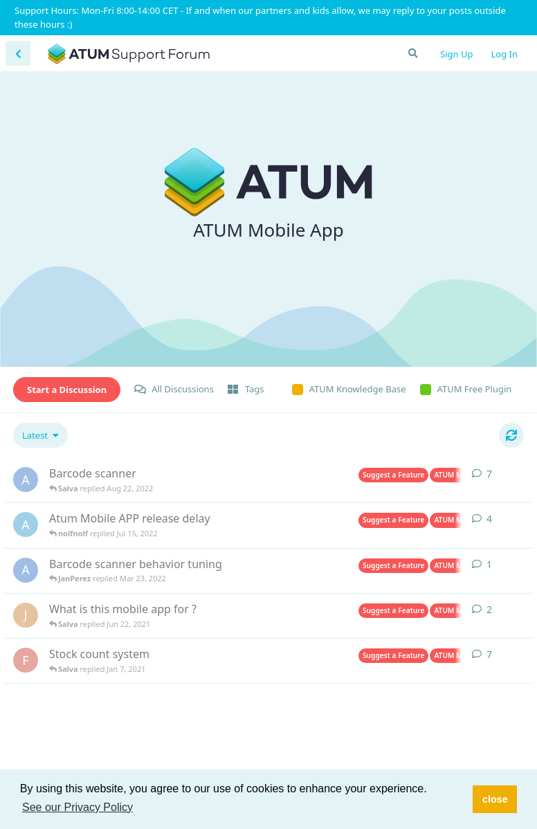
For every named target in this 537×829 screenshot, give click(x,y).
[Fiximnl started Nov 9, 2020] (25, 660)
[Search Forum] (412, 53)
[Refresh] (511, 435)
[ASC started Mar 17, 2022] (25, 479)
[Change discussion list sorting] (40, 435)
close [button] (495, 799)
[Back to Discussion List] (18, 53)
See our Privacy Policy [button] (77, 807)
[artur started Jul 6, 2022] (25, 524)
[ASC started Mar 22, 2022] (25, 570)
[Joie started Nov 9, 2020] (25, 615)
